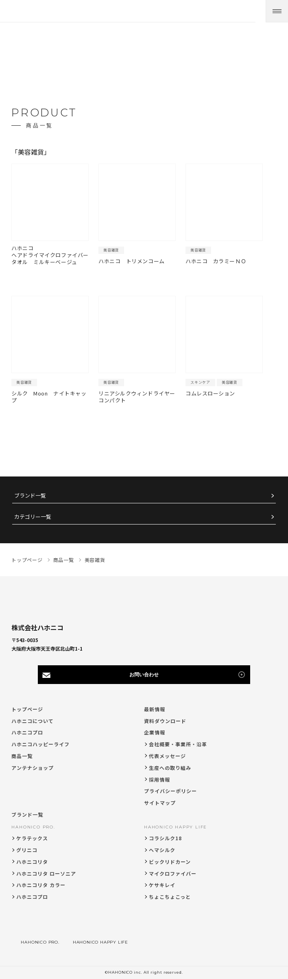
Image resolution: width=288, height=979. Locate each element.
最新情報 (154, 709)
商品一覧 (22, 755)
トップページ (27, 709)
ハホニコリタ (32, 861)
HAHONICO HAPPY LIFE (175, 827)
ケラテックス (32, 838)
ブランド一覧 (30, 496)
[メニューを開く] (277, 11)
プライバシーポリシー (170, 790)
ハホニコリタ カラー (40, 884)
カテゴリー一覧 (32, 517)
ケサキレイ (162, 884)
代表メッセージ (167, 755)
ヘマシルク (162, 849)
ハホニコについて (32, 720)
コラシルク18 (165, 838)
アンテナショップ (32, 767)
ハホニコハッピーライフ (40, 744)
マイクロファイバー (172, 873)
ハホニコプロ (27, 732)
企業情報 (154, 732)
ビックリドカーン (170, 861)
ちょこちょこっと (170, 896)
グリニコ (26, 849)
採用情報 (159, 779)
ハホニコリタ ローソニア (46, 873)
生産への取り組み (170, 767)
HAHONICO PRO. (33, 827)
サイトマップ (160, 802)
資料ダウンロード (165, 720)
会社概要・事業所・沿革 (178, 744)
